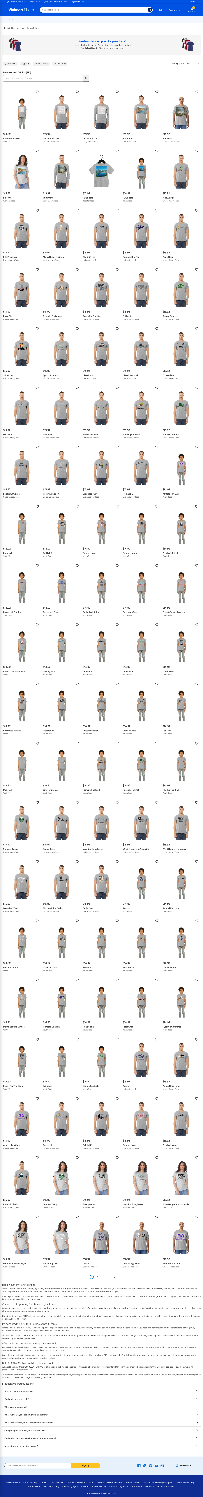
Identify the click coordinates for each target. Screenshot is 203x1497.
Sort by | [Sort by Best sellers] (176, 63)
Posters (83, 19)
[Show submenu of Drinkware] (162, 19)
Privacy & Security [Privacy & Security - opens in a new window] (51, 1486)
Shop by (197, 19)
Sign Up (85, 1465)
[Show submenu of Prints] (57, 19)
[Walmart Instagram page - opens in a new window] (162, 1465)
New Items (22, 19)
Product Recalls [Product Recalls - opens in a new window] (132, 1482)
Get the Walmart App (185, 1482)
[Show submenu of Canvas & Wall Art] (104, 19)
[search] (86, 78)
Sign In (192, 2)
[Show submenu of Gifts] (138, 19)
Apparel (145, 19)
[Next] (115, 1277)
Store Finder (35, 2)
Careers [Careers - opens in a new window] (43, 1482)
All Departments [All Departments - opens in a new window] (13, 1482)
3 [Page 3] (103, 1277)
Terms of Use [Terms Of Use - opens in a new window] (34, 1486)
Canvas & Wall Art (96, 19)
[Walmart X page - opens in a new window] (144, 1465)
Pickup (44, 19)
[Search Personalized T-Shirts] (43, 78)
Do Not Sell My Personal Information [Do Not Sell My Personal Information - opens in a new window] (125, 1486)
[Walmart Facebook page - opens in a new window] (139, 1465)
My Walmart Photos (61, 2)
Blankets (111, 19)
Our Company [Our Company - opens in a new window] (57, 1482)
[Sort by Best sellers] (190, 63)
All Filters (10, 64)
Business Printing (184, 19)
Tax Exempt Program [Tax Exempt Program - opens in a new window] (163, 1482)
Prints (54, 19)
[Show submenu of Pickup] (48, 19)
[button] (21, 92)
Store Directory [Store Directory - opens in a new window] (30, 1482)
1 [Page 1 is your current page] (91, 1277)
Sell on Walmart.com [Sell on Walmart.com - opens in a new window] (76, 1482)
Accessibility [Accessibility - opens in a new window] (148, 1482)
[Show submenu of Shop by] (201, 19)
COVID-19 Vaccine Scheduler (109, 1482)
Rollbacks (11, 19)
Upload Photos (78, 2)
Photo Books (124, 19)
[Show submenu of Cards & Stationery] (76, 19)
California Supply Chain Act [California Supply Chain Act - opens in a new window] (93, 1486)
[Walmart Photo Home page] (21, 10)
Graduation (34, 19)
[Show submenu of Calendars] (174, 19)
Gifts (135, 19)
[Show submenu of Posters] (87, 19)
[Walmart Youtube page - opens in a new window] (156, 1465)
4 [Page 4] (109, 1277)
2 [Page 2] (97, 1277)
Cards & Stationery (68, 19)
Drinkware (157, 19)
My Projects (47, 2)
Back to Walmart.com (15, 2)
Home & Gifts (9, 28)
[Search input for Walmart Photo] (94, 10)
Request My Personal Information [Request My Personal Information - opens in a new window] (160, 1486)
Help (160, 10)
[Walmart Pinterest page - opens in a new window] (150, 1465)
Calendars (169, 19)
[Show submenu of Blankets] (116, 19)
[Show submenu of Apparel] (149, 19)
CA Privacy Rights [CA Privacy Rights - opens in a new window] (70, 1486)
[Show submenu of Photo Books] (130, 19)
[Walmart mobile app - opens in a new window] (183, 1465)
